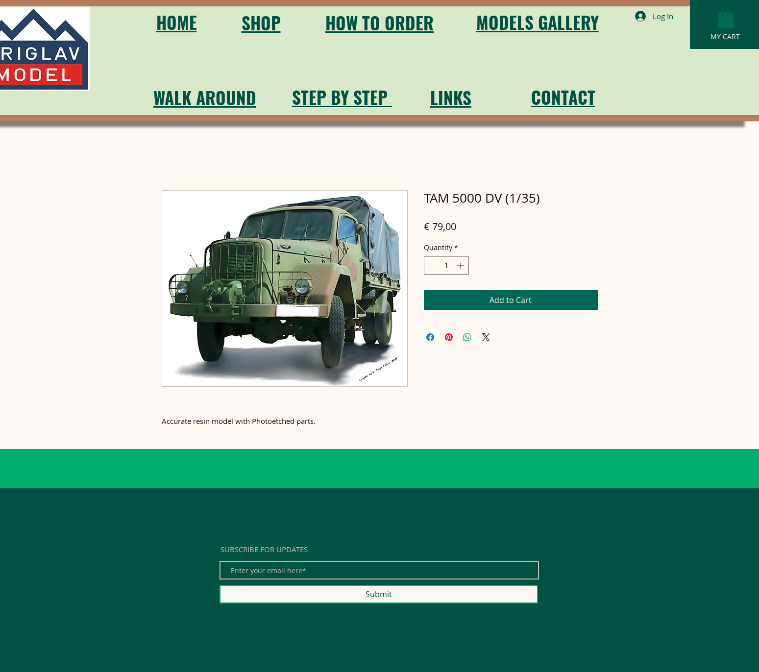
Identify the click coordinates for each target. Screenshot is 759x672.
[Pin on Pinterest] (449, 337)
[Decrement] (431, 265)
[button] (726, 17)
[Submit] (379, 594)
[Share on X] (486, 337)
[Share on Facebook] (430, 337)
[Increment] (461, 265)
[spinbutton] (446, 265)
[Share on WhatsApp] (467, 337)
